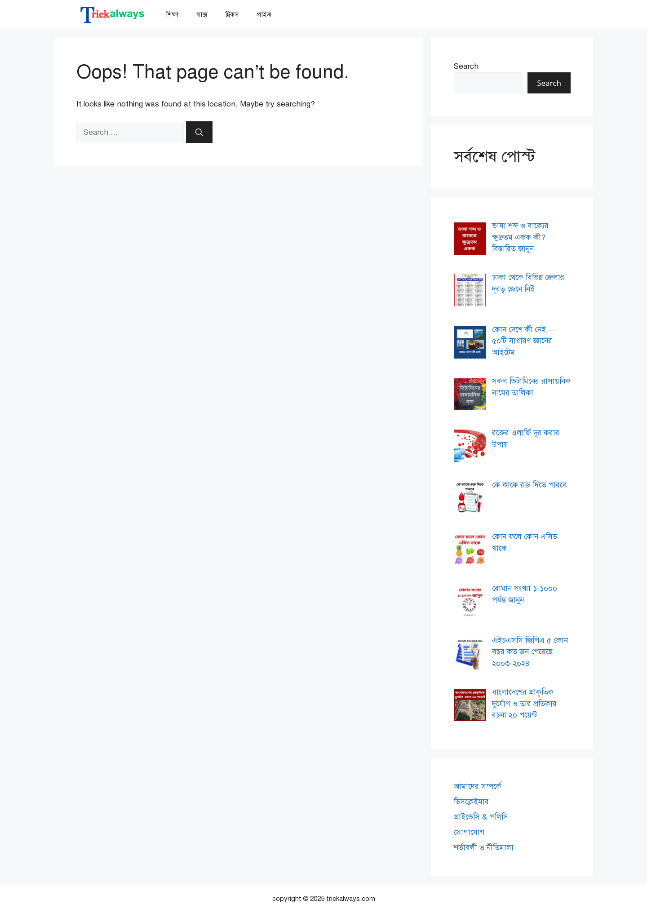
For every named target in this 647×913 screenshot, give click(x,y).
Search (466, 66)
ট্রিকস (232, 14)
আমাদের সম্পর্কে (477, 786)
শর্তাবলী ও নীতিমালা (484, 847)
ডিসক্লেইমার (471, 802)
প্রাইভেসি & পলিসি (481, 817)
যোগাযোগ (469, 832)
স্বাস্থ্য (202, 14)
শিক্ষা (172, 14)
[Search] (199, 132)
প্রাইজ (264, 14)
